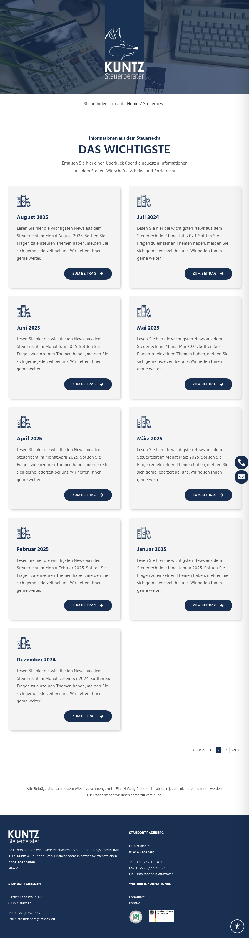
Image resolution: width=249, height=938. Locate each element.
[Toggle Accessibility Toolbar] (237, 926)
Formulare (137, 897)
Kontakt (134, 903)
